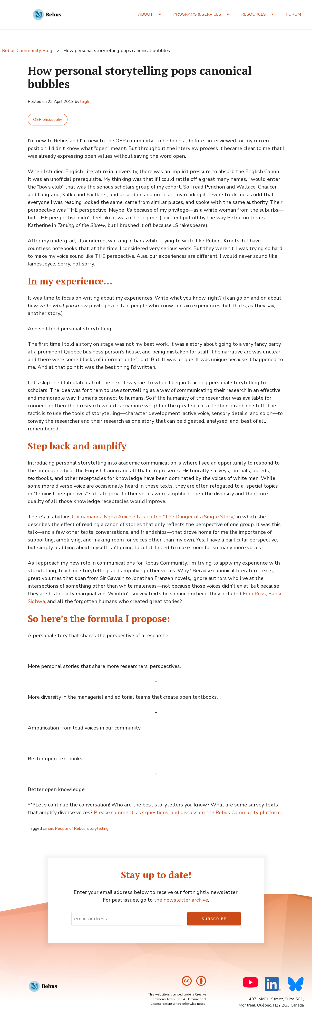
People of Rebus (70, 828)
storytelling (98, 828)
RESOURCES (253, 14)
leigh (84, 101)
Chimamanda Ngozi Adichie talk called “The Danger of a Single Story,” (154, 516)
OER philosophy (47, 119)
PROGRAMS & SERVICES (197, 14)
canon (48, 828)
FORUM (293, 14)
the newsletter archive (181, 899)
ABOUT (145, 14)
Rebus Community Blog (27, 50)
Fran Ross (254, 593)
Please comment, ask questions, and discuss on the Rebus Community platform (187, 812)
